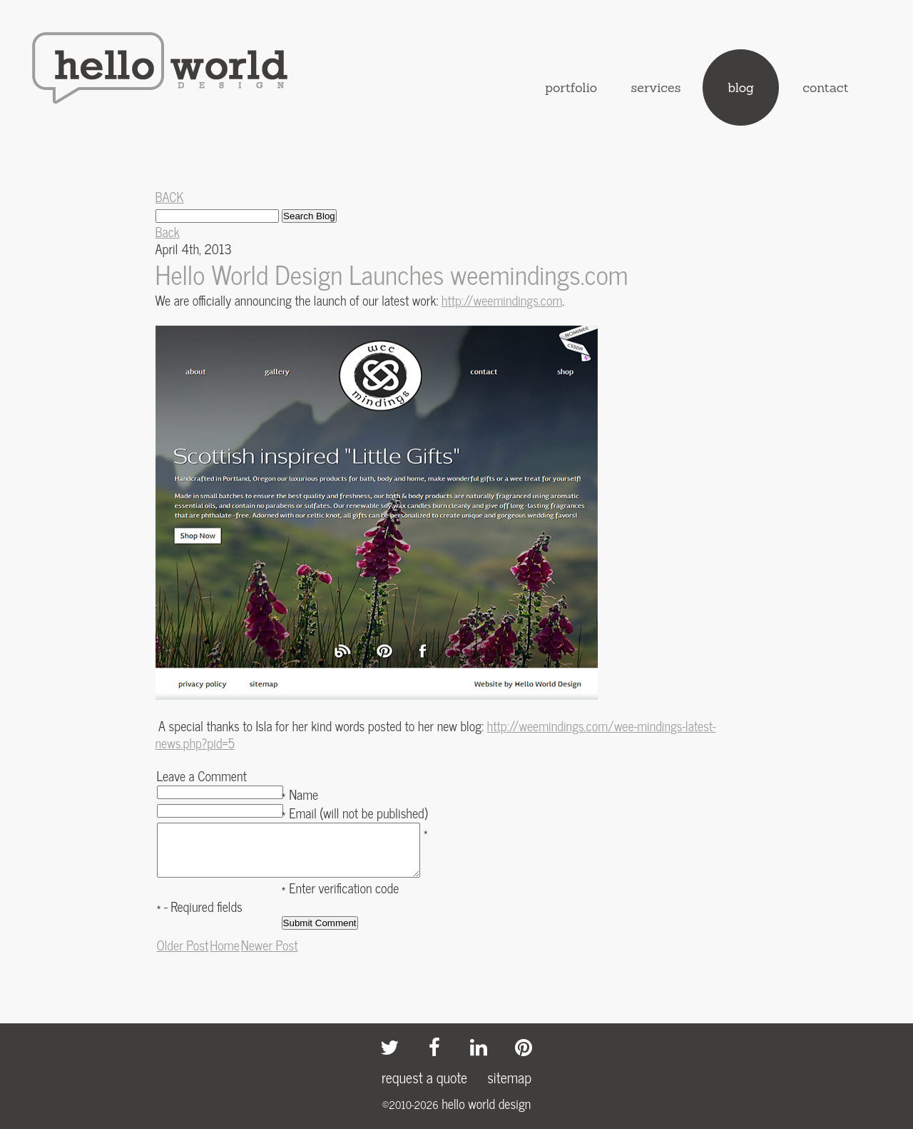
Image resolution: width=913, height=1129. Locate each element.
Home (224, 955)
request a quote (424, 1077)
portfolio (571, 87)
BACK (169, 196)
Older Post (183, 955)
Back (167, 231)
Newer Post (269, 955)
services (656, 87)
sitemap (509, 1077)
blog (741, 87)
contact (825, 87)
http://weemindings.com (502, 300)
